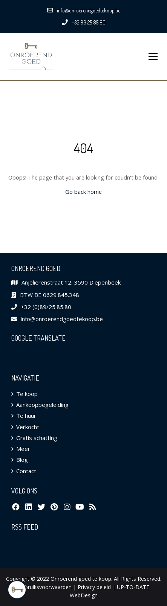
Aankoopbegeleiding (42, 404)
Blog (22, 459)
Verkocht (27, 427)
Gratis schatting (36, 438)
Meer (23, 448)
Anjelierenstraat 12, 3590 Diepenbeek (71, 282)
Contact (26, 471)
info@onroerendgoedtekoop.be (62, 319)
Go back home (83, 191)
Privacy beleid (94, 587)
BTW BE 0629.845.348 (49, 294)
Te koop (27, 393)
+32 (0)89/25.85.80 (46, 307)
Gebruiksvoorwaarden (45, 587)
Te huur (26, 415)
